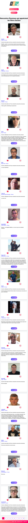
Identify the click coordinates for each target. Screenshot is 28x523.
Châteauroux (3, 317)
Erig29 (2, 70)
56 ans (4, 132)
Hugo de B (3, 255)
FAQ (13, 521)
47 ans (6, 101)
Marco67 (3, 471)
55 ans (5, 287)
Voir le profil (14, 50)
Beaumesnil (3, 256)
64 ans (12, 194)
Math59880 (3, 224)
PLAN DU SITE (20, 521)
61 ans (8, 472)
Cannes (2, 101)
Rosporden (3, 71)
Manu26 (3, 100)
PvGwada (3, 347)
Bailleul (2, 410)
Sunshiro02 (3, 502)
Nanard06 (3, 378)
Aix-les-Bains (3, 472)
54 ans (7, 256)
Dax (2, 132)
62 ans (6, 410)
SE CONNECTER (14, 12)
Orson (2, 286)
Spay (2, 379)
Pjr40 (2, 131)
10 (23, 518)
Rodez (2, 40)
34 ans (8, 225)
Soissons (3, 503)
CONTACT (25, 521)
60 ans (7, 71)
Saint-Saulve (3, 225)
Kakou (2, 440)
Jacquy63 (3, 409)
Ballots (2, 441)
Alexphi (2, 39)
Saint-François (4, 348)
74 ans (8, 317)
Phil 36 (2, 316)
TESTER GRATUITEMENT (14, 9)
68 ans (5, 379)
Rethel (2, 287)
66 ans (5, 40)
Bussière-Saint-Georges (5, 194)
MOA (2, 162)
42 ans (7, 503)
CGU (15, 521)
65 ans (7, 163)
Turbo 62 (3, 193)
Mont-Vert (3, 163)
